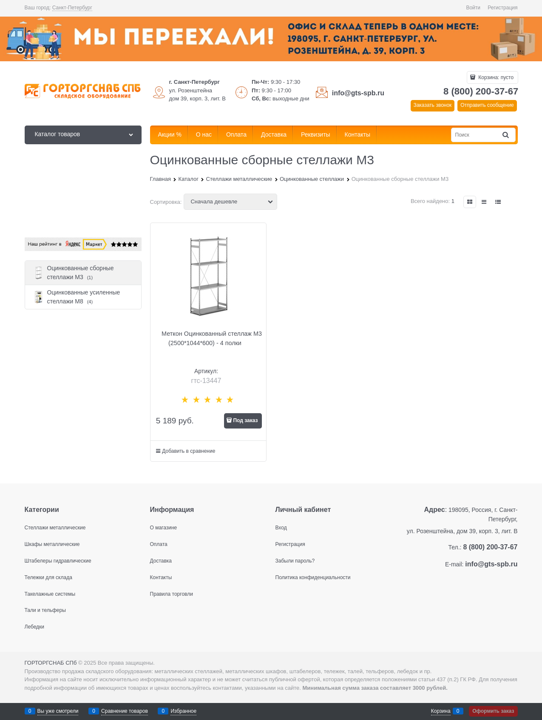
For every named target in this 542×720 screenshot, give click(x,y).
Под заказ (245, 420)
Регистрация (502, 8)
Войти (473, 8)
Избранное (183, 711)
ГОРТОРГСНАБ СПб (51, 663)
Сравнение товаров (124, 711)
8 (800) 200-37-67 (480, 91)
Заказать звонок (432, 105)
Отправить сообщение (487, 105)
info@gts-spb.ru (358, 93)
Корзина (441, 711)
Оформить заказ (493, 711)
